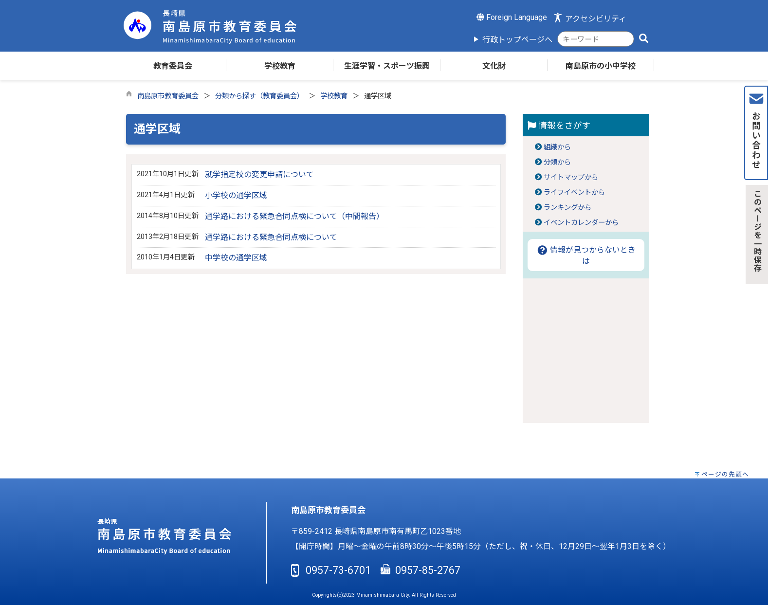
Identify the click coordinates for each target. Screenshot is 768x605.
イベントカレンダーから (581, 223)
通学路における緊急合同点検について (271, 237)
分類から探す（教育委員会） (259, 96)
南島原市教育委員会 (168, 96)
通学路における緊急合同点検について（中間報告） (294, 216)
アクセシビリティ (595, 18)
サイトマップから (571, 177)
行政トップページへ (517, 39)
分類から (557, 162)
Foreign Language (511, 17)
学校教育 (333, 96)
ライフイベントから (574, 192)
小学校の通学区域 (236, 195)
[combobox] (596, 39)
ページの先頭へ (725, 474)
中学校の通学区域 (236, 257)
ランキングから (567, 207)
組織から (557, 147)
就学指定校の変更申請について (259, 174)
